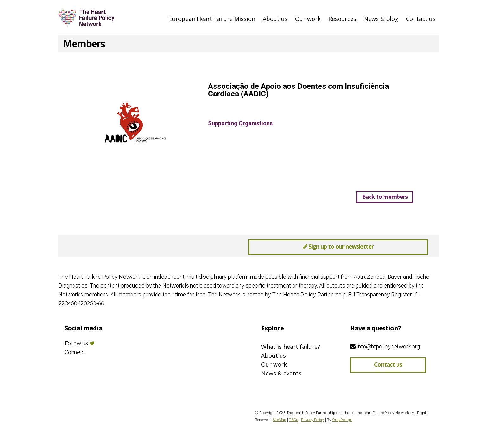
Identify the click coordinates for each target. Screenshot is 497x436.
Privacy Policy (312, 420)
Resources (342, 19)
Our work (308, 19)
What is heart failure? (290, 346)
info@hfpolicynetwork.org (385, 346)
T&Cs (293, 420)
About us (275, 19)
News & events (281, 373)
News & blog (381, 19)
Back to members (385, 196)
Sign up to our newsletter (338, 246)
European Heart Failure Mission (212, 19)
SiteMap (279, 420)
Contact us (421, 19)
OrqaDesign (342, 420)
